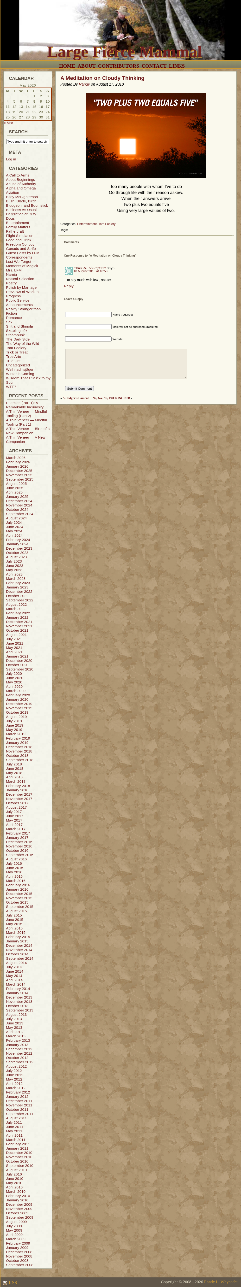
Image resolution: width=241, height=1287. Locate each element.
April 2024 (14, 535)
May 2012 (14, 1079)
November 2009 (19, 1209)
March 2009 (15, 1239)
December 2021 (19, 622)
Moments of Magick (22, 266)
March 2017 (15, 829)
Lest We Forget (18, 261)
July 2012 (14, 1071)
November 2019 (19, 708)
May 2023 (14, 570)
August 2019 (16, 717)
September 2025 (19, 479)
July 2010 (14, 1174)
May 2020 (14, 682)
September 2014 (19, 958)
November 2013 (19, 1001)
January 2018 (17, 790)
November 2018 (19, 751)
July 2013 (14, 1019)
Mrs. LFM (14, 270)
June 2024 (14, 527)
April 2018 (14, 777)
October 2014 (17, 954)
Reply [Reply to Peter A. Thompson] (69, 286)
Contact (154, 66)
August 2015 (16, 911)
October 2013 (17, 1006)
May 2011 (14, 1131)
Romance (14, 318)
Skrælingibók (16, 331)
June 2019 (14, 725)
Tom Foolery (16, 348)
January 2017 (17, 837)
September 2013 (19, 1010)
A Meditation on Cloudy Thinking (102, 78)
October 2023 (17, 553)
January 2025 (17, 496)
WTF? (11, 387)
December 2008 (19, 1252)
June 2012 (14, 1075)
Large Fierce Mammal (124, 52)
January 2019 (17, 742)
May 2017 (14, 820)
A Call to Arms (17, 175)
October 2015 (17, 902)
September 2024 (19, 514)
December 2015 (19, 894)
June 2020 (14, 678)
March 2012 (15, 1088)
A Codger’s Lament (76, 398)
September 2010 (19, 1166)
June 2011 (14, 1127)
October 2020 (17, 665)
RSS (12, 1282)
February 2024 (18, 540)
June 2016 (14, 868)
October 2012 (17, 1058)
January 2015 (17, 941)
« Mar (8, 123)
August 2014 (16, 963)
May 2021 (14, 648)
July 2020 (14, 673)
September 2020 (19, 669)
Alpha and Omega (21, 188)
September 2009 (19, 1217)
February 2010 (18, 1196)
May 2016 (14, 872)
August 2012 (16, 1066)
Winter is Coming (20, 374)
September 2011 (19, 1114)
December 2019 (19, 704)
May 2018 (14, 773)
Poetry (11, 283)
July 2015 (14, 915)
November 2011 (19, 1105)
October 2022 (17, 596)
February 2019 (18, 738)
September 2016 (19, 855)
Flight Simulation (19, 236)
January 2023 (17, 587)
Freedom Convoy (20, 244)
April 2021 (14, 652)
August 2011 (16, 1118)
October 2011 (17, 1109)
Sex (9, 322)
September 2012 (19, 1062)
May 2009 (14, 1230)
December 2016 (19, 842)
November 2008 (19, 1256)
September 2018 (19, 760)
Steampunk (15, 335)
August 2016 (16, 859)
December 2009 (19, 1204)
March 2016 (15, 881)
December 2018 (19, 747)
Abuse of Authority (21, 184)
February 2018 (18, 786)
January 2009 (17, 1248)
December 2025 (19, 471)
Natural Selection (20, 279)
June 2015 (14, 919)
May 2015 (14, 924)
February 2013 (18, 1040)
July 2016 (14, 863)
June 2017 (14, 816)
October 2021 (17, 630)
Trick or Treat (17, 352)
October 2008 (17, 1260)
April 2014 (14, 980)
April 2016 (14, 876)
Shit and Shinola (19, 326)
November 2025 (19, 475)
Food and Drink (18, 240)
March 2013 (15, 1036)
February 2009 (18, 1243)
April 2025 (14, 492)
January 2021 (17, 656)
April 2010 (14, 1187)
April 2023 (14, 574)
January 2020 (17, 699)
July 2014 (14, 967)
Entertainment (17, 223)
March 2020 (15, 691)
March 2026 (15, 458)
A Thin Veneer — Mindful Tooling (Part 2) (26, 413)
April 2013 (14, 1032)
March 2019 (15, 734)
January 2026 (17, 466)
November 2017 (19, 799)
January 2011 (17, 1148)
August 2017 (16, 807)
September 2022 (19, 600)
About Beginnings (20, 179)
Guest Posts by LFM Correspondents (22, 255)
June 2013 (14, 1023)
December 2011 (19, 1101)
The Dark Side (18, 339)
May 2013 (14, 1027)
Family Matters (18, 227)
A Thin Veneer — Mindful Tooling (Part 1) (26, 422)
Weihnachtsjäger (19, 369)
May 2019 (14, 730)
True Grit (13, 361)
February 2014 (18, 989)
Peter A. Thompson (90, 268)
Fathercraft (15, 231)
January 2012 (17, 1096)
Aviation (12, 192)
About (87, 66)
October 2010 (17, 1161)
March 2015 (15, 932)
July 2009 (14, 1226)
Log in (11, 159)
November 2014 (19, 950)
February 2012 (18, 1092)
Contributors (118, 66)
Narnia (11, 274)
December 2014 (19, 945)
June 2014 (14, 971)
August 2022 (16, 604)
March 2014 (15, 984)
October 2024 (17, 509)
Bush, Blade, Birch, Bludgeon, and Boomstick (27, 203)
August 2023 (16, 557)
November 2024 (19, 505)
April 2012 (14, 1083)
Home (67, 66)
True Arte (13, 356)
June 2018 (14, 768)
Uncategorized (18, 365)
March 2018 (15, 781)
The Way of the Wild (22, 343)
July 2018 (14, 764)
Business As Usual (21, 210)
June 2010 (14, 1178)
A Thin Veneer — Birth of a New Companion (28, 431)
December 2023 (19, 548)
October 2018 (17, 755)
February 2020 (18, 695)
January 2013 (17, 1045)
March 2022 (15, 609)
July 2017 (14, 812)
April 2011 (14, 1135)
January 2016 (17, 889)
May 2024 (14, 531)
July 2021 (14, 639)
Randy (84, 84)
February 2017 (18, 833)
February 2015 (18, 937)
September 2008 (19, 1265)
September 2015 (19, 907)
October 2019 (17, 712)
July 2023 (14, 561)
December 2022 (19, 591)
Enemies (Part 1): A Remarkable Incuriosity (25, 405)
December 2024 (19, 501)
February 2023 (18, 583)
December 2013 (19, 997)
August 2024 (16, 518)
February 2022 (18, 613)
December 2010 (19, 1153)
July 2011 (14, 1122)
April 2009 (14, 1235)
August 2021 (16, 635)
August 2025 (16, 484)
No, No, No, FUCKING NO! (111, 398)
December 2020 (19, 660)
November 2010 (19, 1157)
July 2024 (14, 522)
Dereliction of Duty (21, 214)
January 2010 (17, 1200)
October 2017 (17, 803)
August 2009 (16, 1222)
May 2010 (14, 1183)
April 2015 (14, 928)
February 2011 (18, 1144)
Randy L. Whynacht (220, 1282)
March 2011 (15, 1140)
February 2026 (18, 462)
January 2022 (17, 617)
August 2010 (16, 1170)
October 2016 (17, 850)
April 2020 (14, 686)
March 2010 (15, 1191)
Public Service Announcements (19, 302)
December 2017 (19, 794)
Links (177, 66)
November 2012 (19, 1053)
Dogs (10, 218)
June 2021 (14, 643)
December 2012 (19, 1049)
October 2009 (17, 1213)
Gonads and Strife (21, 249)
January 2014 (17, 993)
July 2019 (14, 721)
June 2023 (14, 566)
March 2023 (15, 578)
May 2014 (14, 976)
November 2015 (19, 898)
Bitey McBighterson (22, 197)
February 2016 (18, 885)
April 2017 (14, 825)
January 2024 (17, 544)
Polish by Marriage (21, 287)
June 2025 (14, 488)
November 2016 (19, 846)
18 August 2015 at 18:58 (91, 271)
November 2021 (19, 626)
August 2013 (16, 1014)
